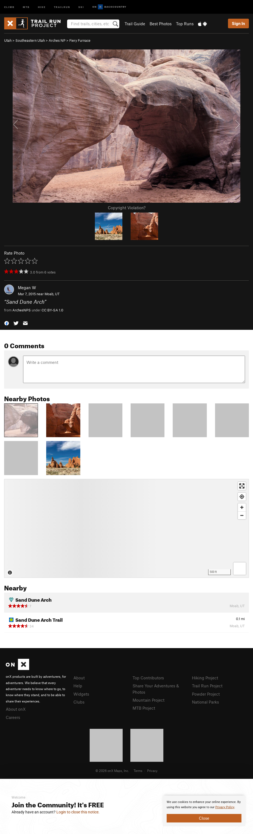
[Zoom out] (242, 515)
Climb (9, 7)
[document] (204, 810)
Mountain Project (148, 700)
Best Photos (161, 23)
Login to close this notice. (78, 812)
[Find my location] (242, 497)
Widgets (81, 693)
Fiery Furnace (79, 40)
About (79, 677)
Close (204, 818)
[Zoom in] (242, 507)
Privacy (152, 770)
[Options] (239, 568)
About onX (16, 709)
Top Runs (185, 23)
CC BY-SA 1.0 (52, 310)
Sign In (238, 23)
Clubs (78, 701)
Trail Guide (135, 23)
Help (77, 685)
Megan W (27, 287)
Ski (81, 7)
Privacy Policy (224, 807)
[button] (6, 323)
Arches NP (57, 40)
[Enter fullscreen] (242, 486)
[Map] (126, 528)
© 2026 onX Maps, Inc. (112, 770)
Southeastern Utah (30, 40)
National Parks (205, 701)
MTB (26, 7)
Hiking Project (205, 677)
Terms (138, 770)
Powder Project (206, 693)
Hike (42, 7)
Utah (8, 40)
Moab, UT (52, 294)
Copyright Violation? (126, 207)
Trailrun (62, 7)
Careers (13, 717)
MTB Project (144, 707)
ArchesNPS (21, 310)
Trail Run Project (207, 685)
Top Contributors (148, 677)
